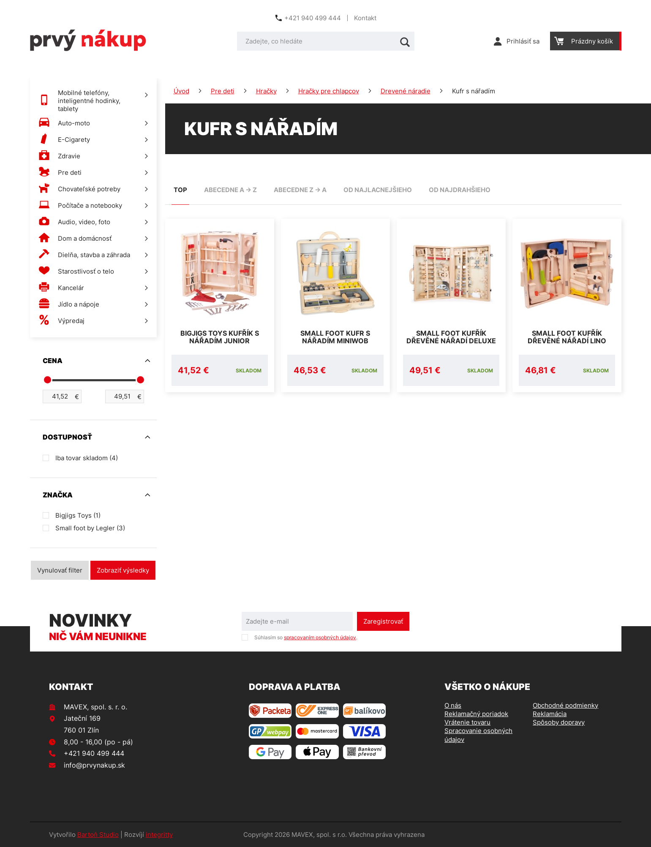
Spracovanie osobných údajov (478, 735)
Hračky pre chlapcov (328, 91)
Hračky (266, 91)
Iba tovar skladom (86, 458)
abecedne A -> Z (230, 190)
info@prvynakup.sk (94, 765)
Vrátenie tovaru (467, 722)
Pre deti (222, 91)
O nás (452, 705)
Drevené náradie (405, 91)
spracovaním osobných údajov (320, 637)
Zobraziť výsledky (123, 570)
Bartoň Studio (98, 835)
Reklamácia (550, 714)
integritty (159, 835)
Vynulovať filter (59, 570)
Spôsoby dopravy (559, 722)
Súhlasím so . (305, 637)
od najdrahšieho (459, 190)
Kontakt (365, 18)
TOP (180, 190)
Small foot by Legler (90, 528)
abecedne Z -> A (300, 190)
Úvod (181, 91)
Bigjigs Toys (78, 515)
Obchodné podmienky (565, 705)
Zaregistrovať (383, 621)
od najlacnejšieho (377, 190)
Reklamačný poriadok (476, 714)
